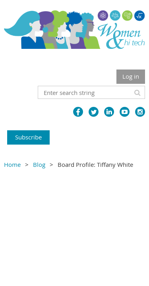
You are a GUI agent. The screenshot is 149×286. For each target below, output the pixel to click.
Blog (39, 164)
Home (12, 164)
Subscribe (28, 137)
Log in (130, 76)
